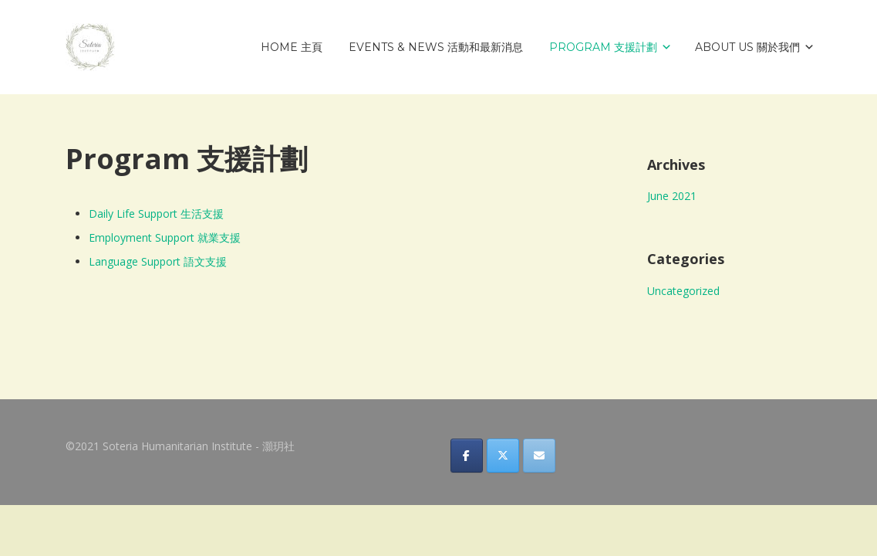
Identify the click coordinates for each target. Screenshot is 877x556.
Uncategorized (683, 290)
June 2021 (672, 195)
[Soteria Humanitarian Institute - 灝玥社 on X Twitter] (503, 456)
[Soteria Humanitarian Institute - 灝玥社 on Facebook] (466, 456)
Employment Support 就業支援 (165, 237)
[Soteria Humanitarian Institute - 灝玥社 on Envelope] (539, 456)
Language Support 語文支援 (158, 261)
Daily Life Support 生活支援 (156, 213)
